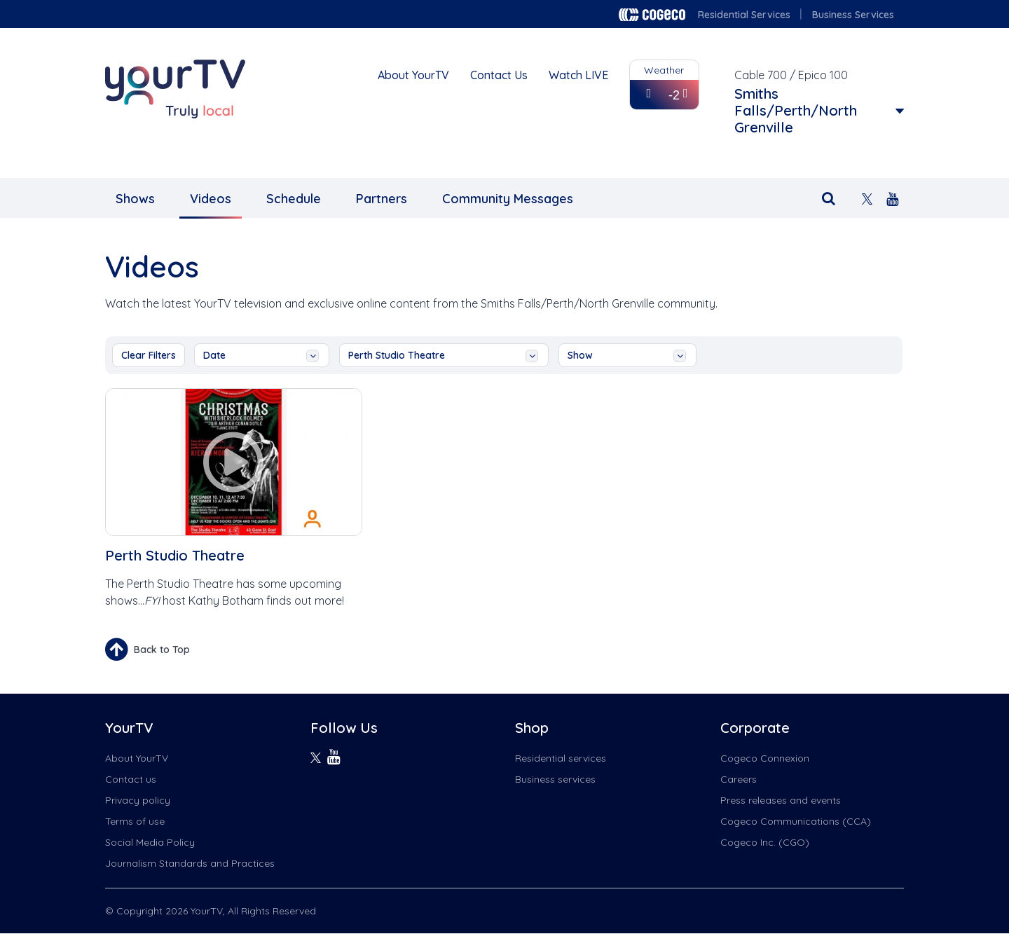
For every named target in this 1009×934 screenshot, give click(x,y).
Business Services (853, 14)
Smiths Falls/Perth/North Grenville (795, 110)
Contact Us (499, 75)
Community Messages (507, 199)
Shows (135, 199)
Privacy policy (137, 800)
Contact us (130, 779)
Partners (381, 199)
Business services (555, 779)
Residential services (560, 758)
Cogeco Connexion (764, 758)
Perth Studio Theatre (443, 355)
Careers (738, 779)
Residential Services (744, 14)
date (261, 355)
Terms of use (135, 821)
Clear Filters (148, 355)
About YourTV (413, 75)
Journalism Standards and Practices (190, 863)
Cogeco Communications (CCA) (795, 821)
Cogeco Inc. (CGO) (764, 842)
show (627, 355)
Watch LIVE (578, 75)
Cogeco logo (652, 14)
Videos (210, 199)
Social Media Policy (150, 842)
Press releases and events (780, 800)
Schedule (293, 199)
